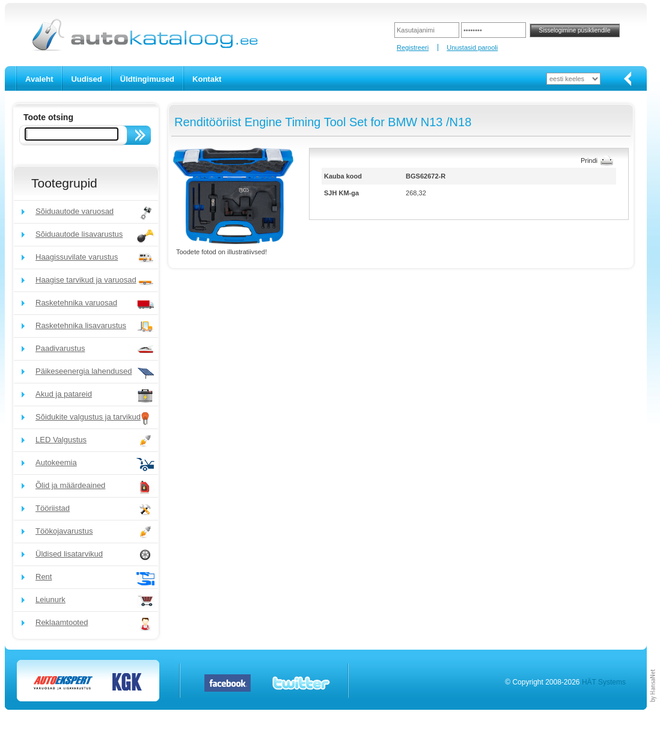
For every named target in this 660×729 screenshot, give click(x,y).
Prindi (589, 160)
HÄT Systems (604, 682)
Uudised (86, 79)
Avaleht (39, 79)
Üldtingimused (147, 79)
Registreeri (413, 47)
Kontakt (206, 79)
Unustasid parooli (472, 47)
